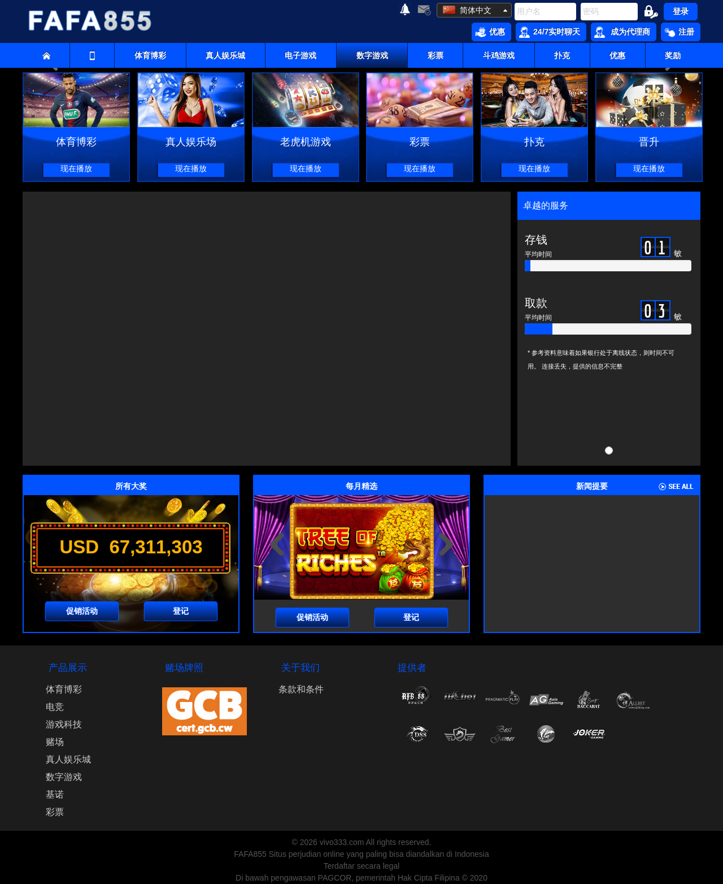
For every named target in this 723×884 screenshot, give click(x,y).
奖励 (673, 55)
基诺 (55, 794)
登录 (681, 11)
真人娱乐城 (225, 55)
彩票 (435, 55)
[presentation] (276, 544)
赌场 (55, 742)
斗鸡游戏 (499, 55)
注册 (679, 32)
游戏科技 (64, 724)
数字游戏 (372, 55)
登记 (181, 611)
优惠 (490, 32)
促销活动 (82, 611)
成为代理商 (622, 32)
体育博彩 (150, 55)
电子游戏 (300, 55)
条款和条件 (301, 689)
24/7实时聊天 (549, 32)
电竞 (55, 707)
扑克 (562, 55)
